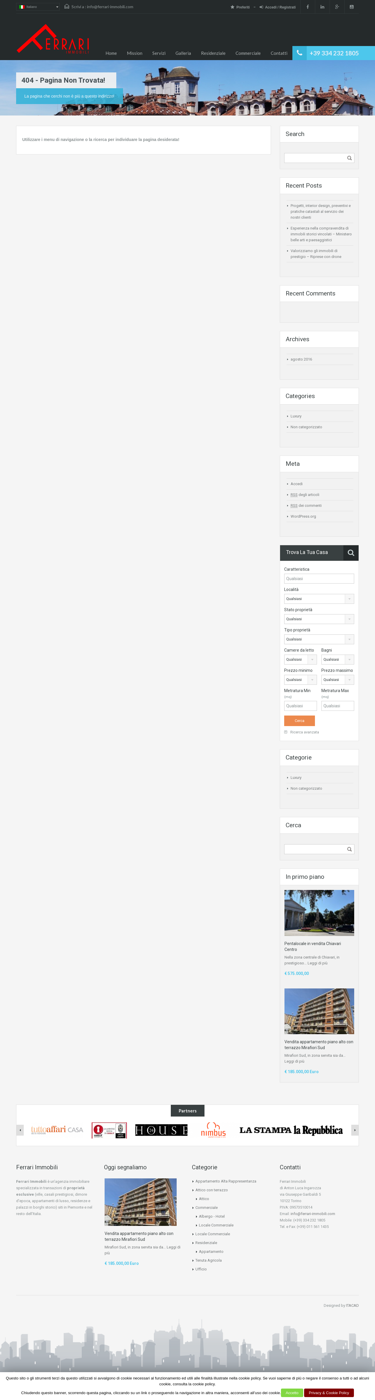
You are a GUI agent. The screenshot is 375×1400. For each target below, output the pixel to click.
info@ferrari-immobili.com (110, 6)
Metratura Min (297, 693)
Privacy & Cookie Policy (329, 1393)
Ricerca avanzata (301, 732)
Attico (204, 1199)
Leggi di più (318, 963)
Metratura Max (335, 693)
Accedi (297, 484)
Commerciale (248, 53)
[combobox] (319, 599)
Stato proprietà (298, 609)
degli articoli (305, 494)
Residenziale (213, 53)
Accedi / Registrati (278, 7)
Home (111, 53)
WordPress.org (303, 516)
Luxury (296, 416)
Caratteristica (296, 569)
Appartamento (211, 1251)
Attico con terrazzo (211, 1190)
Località (291, 589)
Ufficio (201, 1269)
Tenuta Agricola (208, 1260)
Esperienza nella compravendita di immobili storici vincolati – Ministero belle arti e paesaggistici (321, 234)
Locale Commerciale (216, 1225)
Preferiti (241, 7)
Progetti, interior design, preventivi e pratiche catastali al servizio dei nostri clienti (321, 211)
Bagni (326, 650)
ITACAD (352, 1305)
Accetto (292, 1393)
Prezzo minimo (298, 670)
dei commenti (306, 505)
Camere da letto (299, 650)
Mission (134, 53)
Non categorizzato (306, 427)
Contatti (279, 53)
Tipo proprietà (297, 630)
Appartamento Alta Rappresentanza (225, 1181)
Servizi (159, 53)
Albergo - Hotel (212, 1216)
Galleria (183, 53)
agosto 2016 (301, 359)
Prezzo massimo (337, 670)
